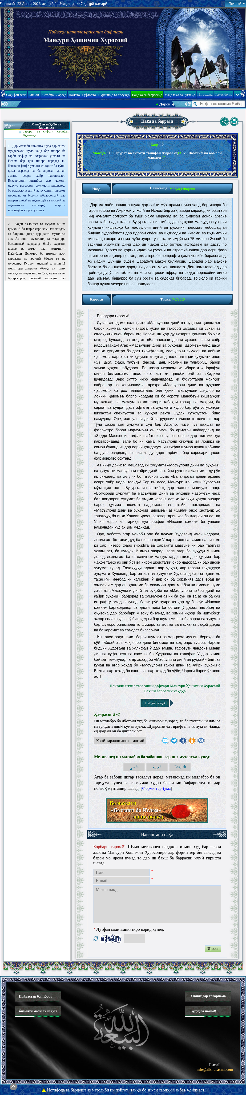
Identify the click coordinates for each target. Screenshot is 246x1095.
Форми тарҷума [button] (156, 788)
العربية (157, 767)
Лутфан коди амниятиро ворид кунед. (128, 929)
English (180, 767)
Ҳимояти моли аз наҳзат (38, 1011)
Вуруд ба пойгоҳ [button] (203, 1011)
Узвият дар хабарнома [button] (208, 996)
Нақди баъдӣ (155, 703)
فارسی (134, 767)
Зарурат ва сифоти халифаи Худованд (46, 133)
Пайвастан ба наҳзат (35, 996)
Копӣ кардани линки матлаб (119, 741)
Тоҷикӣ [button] (237, 4)
